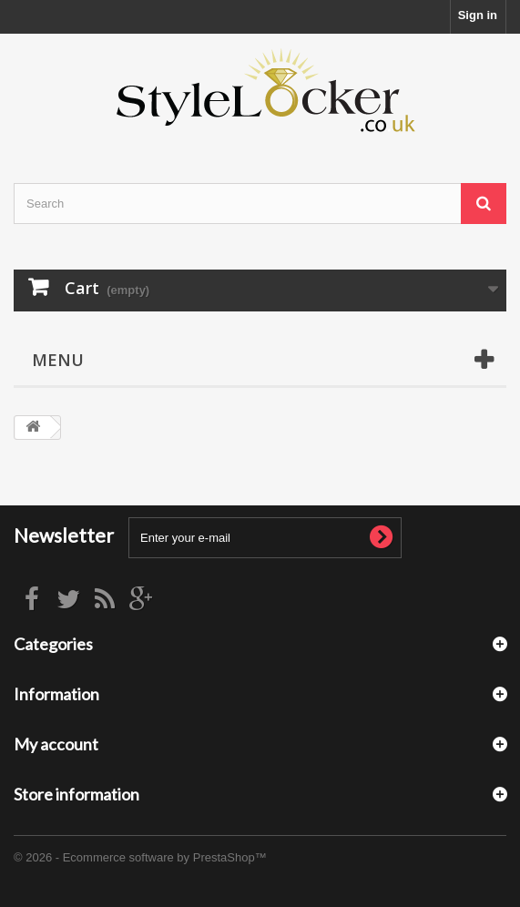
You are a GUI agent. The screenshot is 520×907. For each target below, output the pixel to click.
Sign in (477, 15)
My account (56, 744)
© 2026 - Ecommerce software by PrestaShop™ (140, 857)
